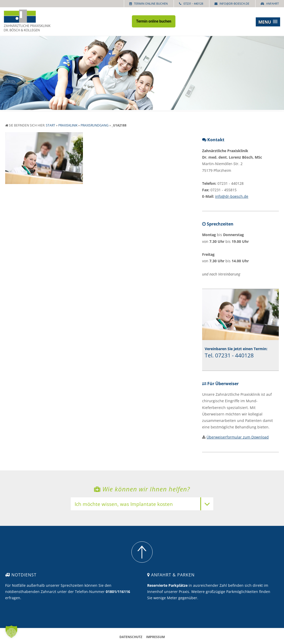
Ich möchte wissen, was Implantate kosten (124, 504)
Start (50, 125)
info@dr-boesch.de (234, 3)
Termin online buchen (151, 3)
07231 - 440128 (193, 3)
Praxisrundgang (95, 125)
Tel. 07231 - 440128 (229, 355)
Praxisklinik (67, 125)
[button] (268, 21)
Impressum (155, 637)
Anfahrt (272, 3)
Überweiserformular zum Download (238, 437)
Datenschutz (130, 637)
